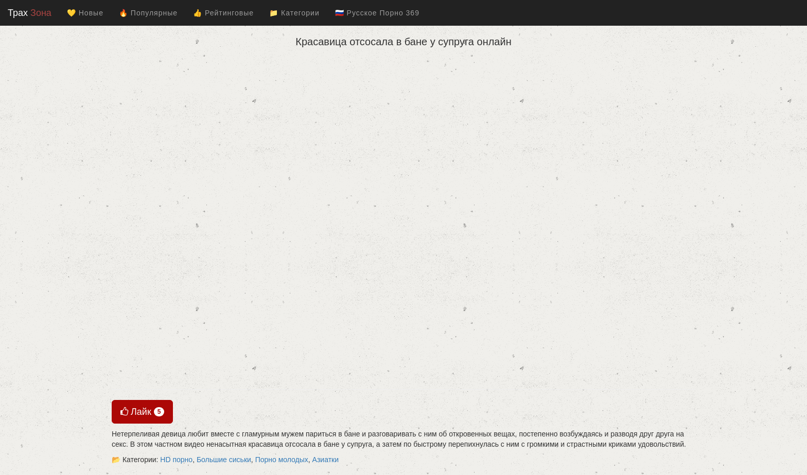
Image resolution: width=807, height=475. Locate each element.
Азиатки (325, 459)
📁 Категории (294, 13)
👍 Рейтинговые (223, 13)
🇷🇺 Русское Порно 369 (377, 13)
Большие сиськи (224, 459)
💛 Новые (85, 13)
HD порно (176, 459)
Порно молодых (281, 459)
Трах (29, 13)
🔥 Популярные (148, 13)
